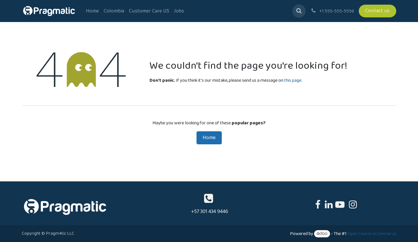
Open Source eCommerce (371, 233)
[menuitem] (92, 11)
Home (209, 138)
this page (292, 80)
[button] (299, 11)
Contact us (377, 11)
